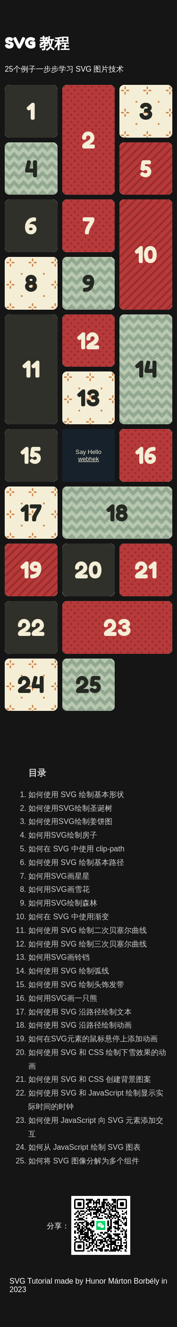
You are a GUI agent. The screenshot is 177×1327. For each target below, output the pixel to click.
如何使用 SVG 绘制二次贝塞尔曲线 (87, 930)
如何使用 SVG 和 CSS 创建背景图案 (89, 1079)
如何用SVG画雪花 (59, 889)
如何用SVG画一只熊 (62, 998)
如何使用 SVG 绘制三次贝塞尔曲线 (87, 944)
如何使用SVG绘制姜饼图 (70, 821)
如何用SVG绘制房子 (62, 835)
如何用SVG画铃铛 (59, 957)
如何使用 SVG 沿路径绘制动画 (80, 1025)
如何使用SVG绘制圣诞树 (70, 808)
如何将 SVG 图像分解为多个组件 (83, 1161)
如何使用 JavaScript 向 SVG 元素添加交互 (95, 1127)
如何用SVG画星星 (59, 876)
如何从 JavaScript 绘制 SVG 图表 (84, 1147)
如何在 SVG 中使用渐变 (68, 917)
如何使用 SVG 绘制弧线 (68, 971)
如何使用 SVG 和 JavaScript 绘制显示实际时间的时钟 (95, 1100)
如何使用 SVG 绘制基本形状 (76, 795)
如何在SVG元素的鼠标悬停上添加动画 (93, 1039)
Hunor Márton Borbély (122, 1281)
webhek (88, 458)
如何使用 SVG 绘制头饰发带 (76, 985)
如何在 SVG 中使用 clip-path (76, 849)
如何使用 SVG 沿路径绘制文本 (80, 1012)
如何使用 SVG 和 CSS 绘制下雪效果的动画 (97, 1059)
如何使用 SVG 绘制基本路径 (76, 862)
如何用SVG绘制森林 (62, 903)
